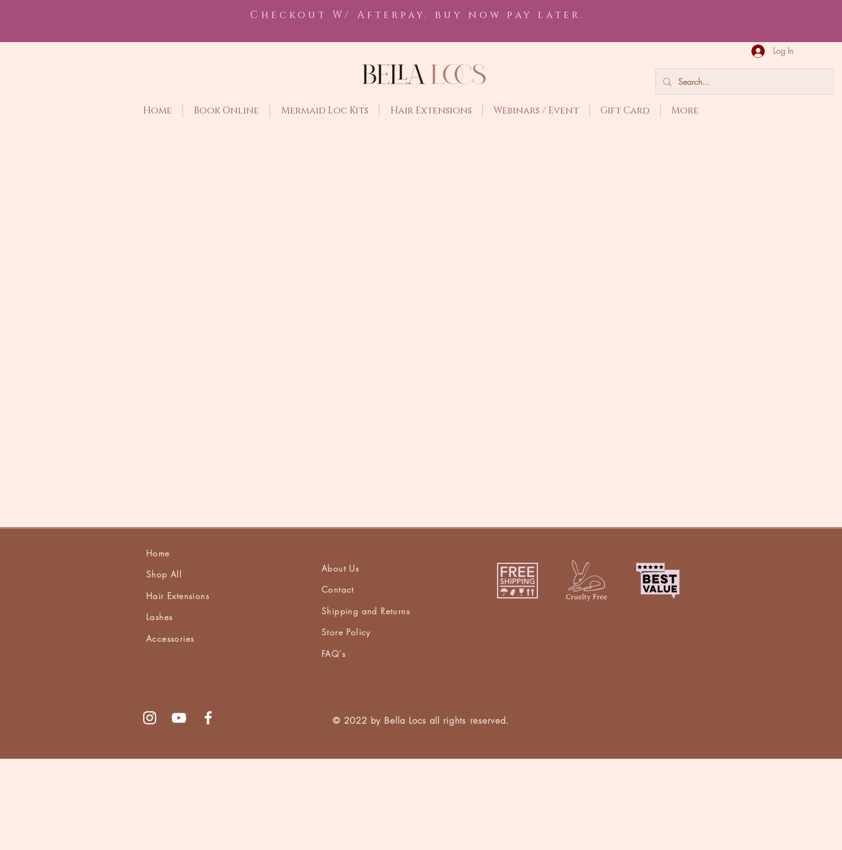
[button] (813, 49)
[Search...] (743, 81)
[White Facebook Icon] (208, 809)
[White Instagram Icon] (149, 809)
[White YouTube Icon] (179, 809)
